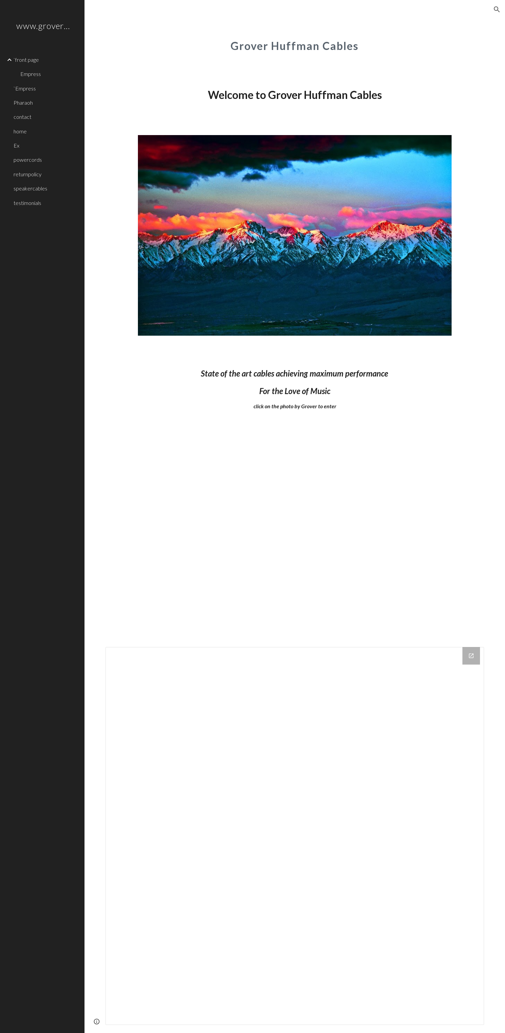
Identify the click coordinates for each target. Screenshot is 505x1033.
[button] (497, 9)
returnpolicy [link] (28, 174)
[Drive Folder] (294, 836)
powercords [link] (28, 159)
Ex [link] (16, 145)
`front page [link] (26, 59)
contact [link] (22, 116)
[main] (294, 42)
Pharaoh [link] (23, 102)
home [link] (20, 131)
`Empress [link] (25, 88)
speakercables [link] (30, 188)
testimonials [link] (27, 203)
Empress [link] (30, 74)
